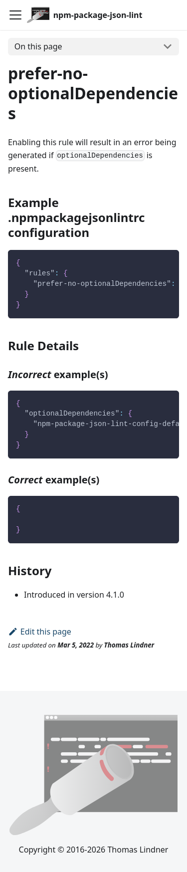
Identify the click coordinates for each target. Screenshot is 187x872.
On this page (38, 46)
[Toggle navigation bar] (15, 14)
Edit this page (39, 631)
